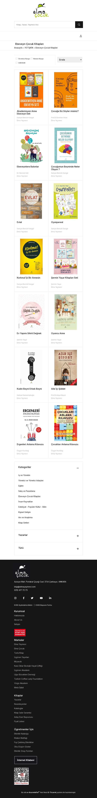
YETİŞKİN (29, 48)
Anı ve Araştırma (25, 517)
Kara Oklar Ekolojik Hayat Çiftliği (28, 666)
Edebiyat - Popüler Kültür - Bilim (32, 507)
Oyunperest (57, 222)
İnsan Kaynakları (25, 501)
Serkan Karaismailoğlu (25, 395)
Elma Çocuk (19, 648)
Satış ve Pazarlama (26, 491)
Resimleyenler (20, 704)
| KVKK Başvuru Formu (42, 605)
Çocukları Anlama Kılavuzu (64, 444)
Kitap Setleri (23, 523)
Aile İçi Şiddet (58, 388)
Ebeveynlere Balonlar (28, 166)
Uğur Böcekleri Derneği (24, 674)
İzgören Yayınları (21, 657)
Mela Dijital (19, 687)
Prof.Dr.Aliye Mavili (58, 395)
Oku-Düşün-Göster (22, 746)
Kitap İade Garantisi (22, 713)
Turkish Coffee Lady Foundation (28, 679)
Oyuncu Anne (58, 333)
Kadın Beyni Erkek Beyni (29, 388)
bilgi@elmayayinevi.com (24, 587)
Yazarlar (17, 700)
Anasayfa (18, 48)
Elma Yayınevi (22, 120)
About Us (18, 620)
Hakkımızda (19, 615)
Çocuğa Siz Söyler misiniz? (65, 111)
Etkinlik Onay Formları (23, 751)
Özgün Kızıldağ (23, 451)
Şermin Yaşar (56, 284)
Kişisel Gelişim (24, 512)
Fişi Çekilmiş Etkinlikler (24, 742)
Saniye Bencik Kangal (25, 118)
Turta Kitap (19, 653)
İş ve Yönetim (24, 475)
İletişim (17, 624)
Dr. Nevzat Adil (22, 173)
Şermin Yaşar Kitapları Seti (64, 277)
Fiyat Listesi (19, 721)
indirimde (21, 63)
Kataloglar (18, 708)
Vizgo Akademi (21, 683)
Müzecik (18, 661)
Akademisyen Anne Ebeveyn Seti (27, 112)
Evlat (19, 222)
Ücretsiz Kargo (24, 59)
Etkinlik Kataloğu (21, 734)
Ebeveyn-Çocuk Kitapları (46, 48)
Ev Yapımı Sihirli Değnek (29, 333)
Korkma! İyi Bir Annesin (28, 277)
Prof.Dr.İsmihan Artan (59, 118)
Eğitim (20, 486)
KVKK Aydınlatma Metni (23, 605)
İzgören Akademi (21, 670)
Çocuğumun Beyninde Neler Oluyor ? (65, 168)
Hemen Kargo (38, 59)
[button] (81, 36)
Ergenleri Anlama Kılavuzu (30, 444)
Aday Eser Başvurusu (23, 717)
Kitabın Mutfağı (20, 738)
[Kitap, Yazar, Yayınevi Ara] (44, 24)
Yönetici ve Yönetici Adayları (30, 480)
